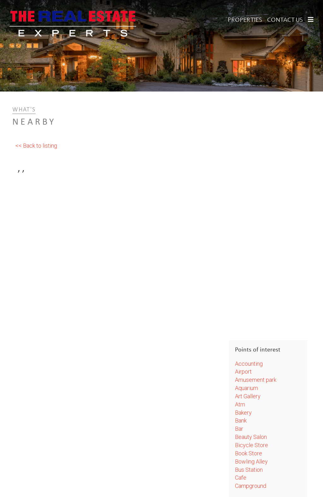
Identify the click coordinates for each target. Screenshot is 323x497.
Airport (243, 371)
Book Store (248, 453)
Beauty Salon (251, 437)
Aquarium (246, 388)
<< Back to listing (36, 145)
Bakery (243, 412)
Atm (240, 404)
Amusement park (255, 379)
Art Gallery (248, 396)
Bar (239, 428)
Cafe (240, 477)
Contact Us (285, 20)
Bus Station (249, 469)
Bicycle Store (251, 445)
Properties (245, 20)
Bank (241, 420)
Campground (250, 485)
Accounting (249, 363)
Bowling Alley (251, 461)
